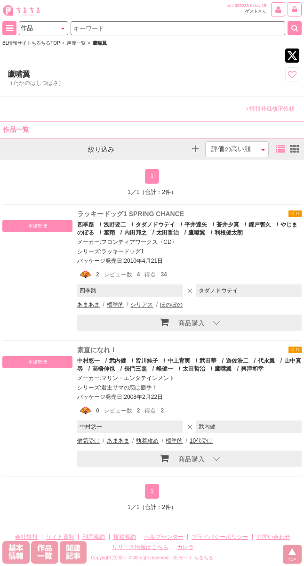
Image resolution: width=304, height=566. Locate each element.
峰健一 (164, 368)
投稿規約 (124, 537)
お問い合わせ (273, 537)
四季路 (85, 224)
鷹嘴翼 (196, 232)
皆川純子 (147, 360)
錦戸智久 (259, 224)
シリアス (141, 304)
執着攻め (147, 440)
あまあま (88, 304)
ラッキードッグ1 (122, 251)
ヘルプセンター (164, 537)
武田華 (208, 360)
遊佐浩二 (237, 360)
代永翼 (266, 360)
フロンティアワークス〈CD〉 (139, 242)
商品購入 (182, 322)
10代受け (201, 440)
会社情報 (26, 537)
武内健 (117, 360)
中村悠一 (88, 360)
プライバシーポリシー (220, 537)
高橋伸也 (103, 368)
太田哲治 (167, 232)
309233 (242, 5)
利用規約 (93, 537)
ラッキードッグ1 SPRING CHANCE (130, 214)
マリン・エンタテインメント (138, 378)
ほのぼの (171, 304)
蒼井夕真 (227, 224)
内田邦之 (135, 232)
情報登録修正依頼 (270, 108)
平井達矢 (195, 224)
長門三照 (135, 368)
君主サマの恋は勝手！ (129, 387)
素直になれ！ (97, 350)
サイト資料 (60, 537)
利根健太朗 (229, 232)
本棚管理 (37, 225)
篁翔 (109, 232)
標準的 (115, 304)
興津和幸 (252, 368)
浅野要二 (115, 224)
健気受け (88, 440)
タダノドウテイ (155, 224)
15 (264, 5)
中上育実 (179, 360)
